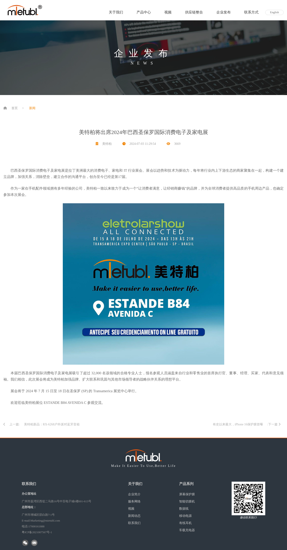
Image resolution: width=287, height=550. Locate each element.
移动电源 (185, 516)
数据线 (184, 508)
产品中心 (144, 12)
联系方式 (251, 12)
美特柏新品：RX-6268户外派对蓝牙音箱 (52, 424)
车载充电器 (187, 530)
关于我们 (116, 12)
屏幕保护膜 (187, 494)
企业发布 (223, 12)
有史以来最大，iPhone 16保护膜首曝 (238, 424)
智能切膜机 (187, 501)
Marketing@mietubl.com (45, 520)
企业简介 (134, 494)
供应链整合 (194, 12)
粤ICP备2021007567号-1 (37, 532)
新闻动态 (134, 516)
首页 (14, 108)
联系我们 (134, 523)
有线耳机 (185, 523)
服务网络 (134, 501)
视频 (168, 12)
